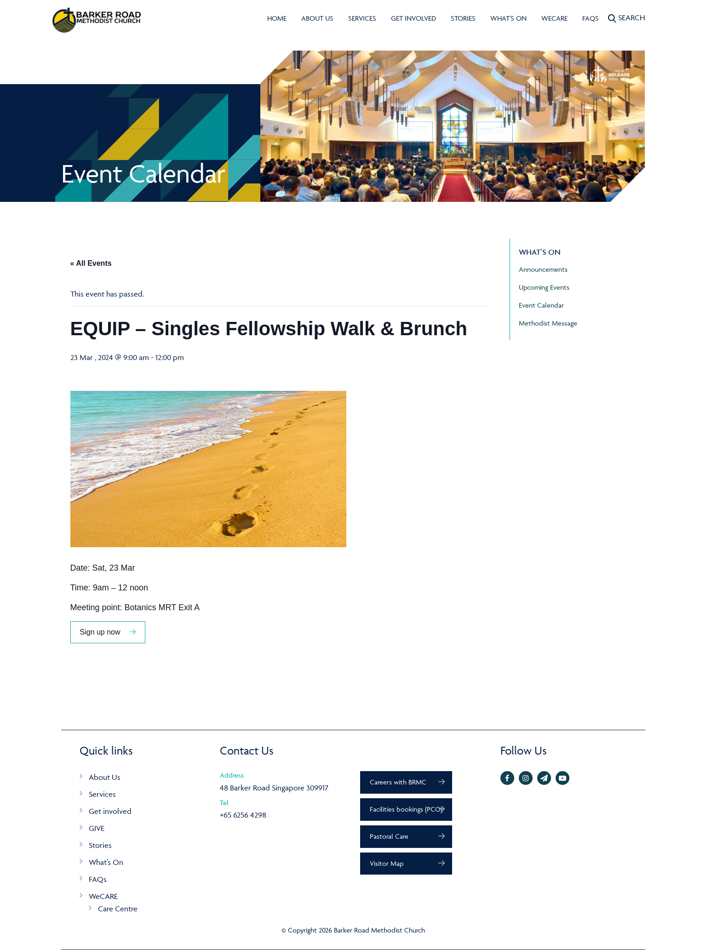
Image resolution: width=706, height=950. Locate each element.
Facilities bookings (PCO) (406, 809)
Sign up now (100, 632)
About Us (317, 18)
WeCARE (554, 18)
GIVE (96, 828)
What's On (508, 18)
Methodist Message (548, 323)
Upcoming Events (544, 287)
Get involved (413, 18)
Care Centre (118, 908)
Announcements (543, 269)
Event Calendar (541, 305)
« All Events (91, 263)
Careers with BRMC (398, 782)
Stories (463, 18)
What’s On (106, 862)
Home (277, 18)
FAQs (590, 18)
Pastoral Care (389, 836)
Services (362, 18)
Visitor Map (386, 863)
